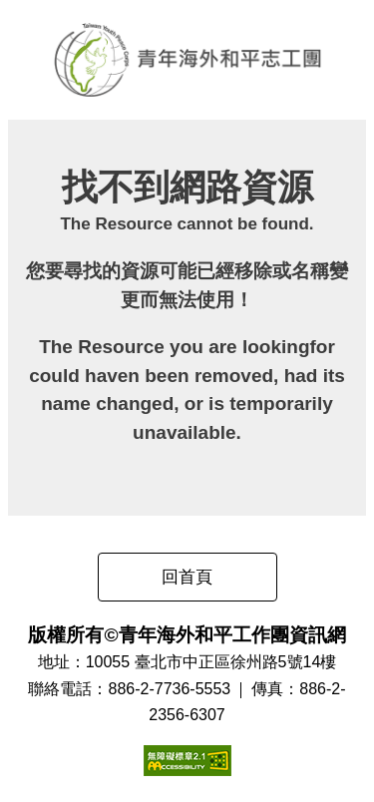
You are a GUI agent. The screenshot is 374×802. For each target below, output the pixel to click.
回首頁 (187, 577)
